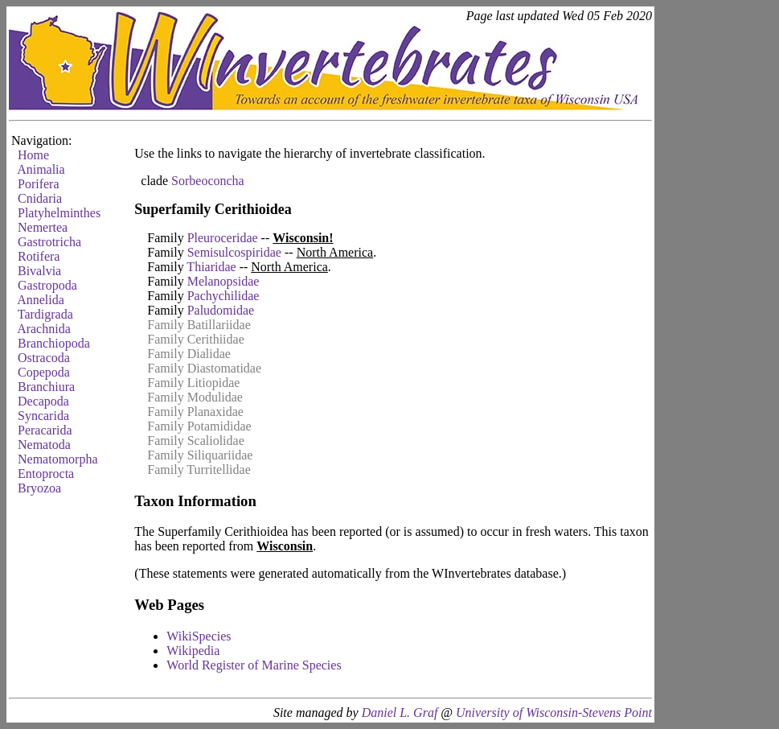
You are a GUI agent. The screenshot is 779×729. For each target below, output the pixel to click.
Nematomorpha (58, 459)
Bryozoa (39, 488)
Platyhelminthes (59, 213)
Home (33, 155)
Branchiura (46, 386)
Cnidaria (40, 198)
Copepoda (44, 372)
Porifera (38, 184)
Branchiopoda (54, 343)
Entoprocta (46, 473)
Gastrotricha (49, 242)
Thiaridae (211, 267)
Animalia (41, 169)
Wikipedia (192, 650)
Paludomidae (221, 310)
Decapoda (43, 401)
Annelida (40, 300)
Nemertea (43, 227)
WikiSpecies (198, 636)
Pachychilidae (223, 296)
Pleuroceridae (222, 238)
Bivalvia (39, 271)
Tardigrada (45, 314)
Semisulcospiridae (234, 252)
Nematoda (44, 444)
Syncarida (43, 415)
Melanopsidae (223, 281)
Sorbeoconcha (207, 180)
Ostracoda (44, 357)
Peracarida (45, 430)
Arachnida (44, 329)
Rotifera (38, 256)
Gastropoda (47, 285)
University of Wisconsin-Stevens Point (554, 712)
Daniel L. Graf (400, 712)
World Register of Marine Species (253, 665)
